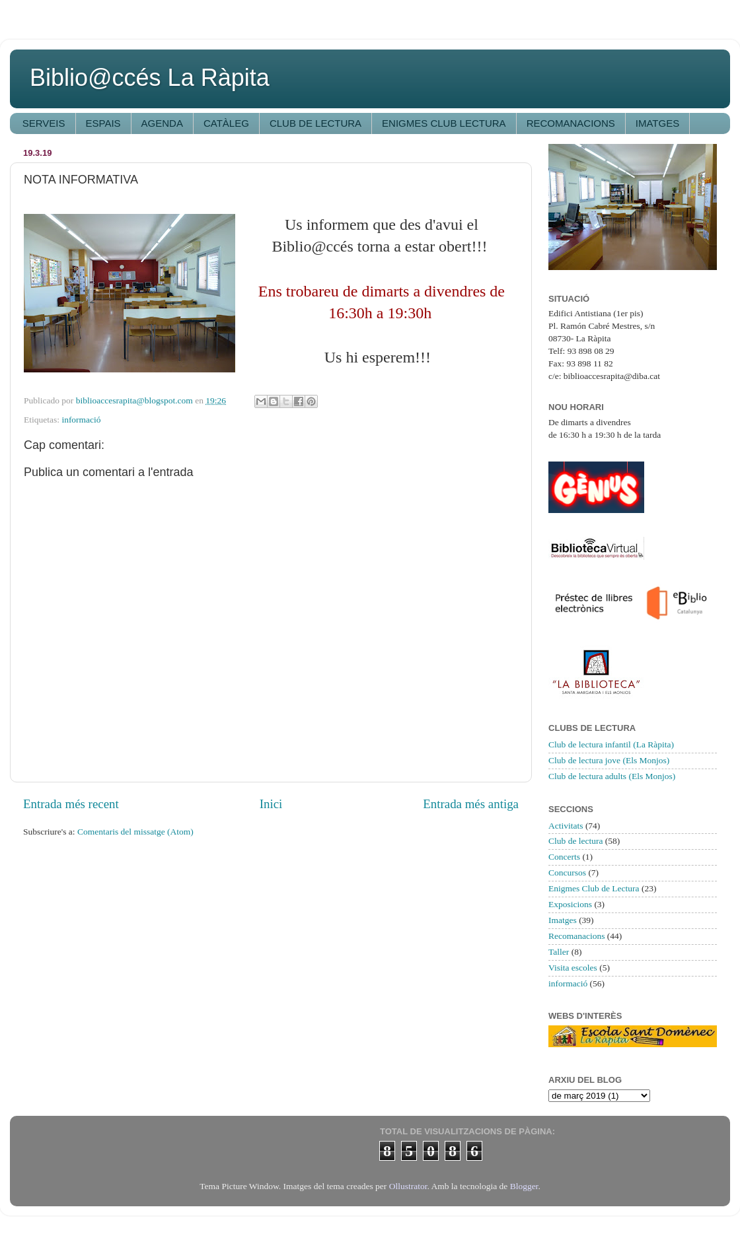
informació (80, 420)
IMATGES (657, 123)
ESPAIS (103, 123)
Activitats (565, 826)
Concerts (564, 857)
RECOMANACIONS (571, 123)
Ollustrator (408, 1186)
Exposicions (570, 904)
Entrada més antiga (471, 804)
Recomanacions (576, 936)
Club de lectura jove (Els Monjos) (608, 760)
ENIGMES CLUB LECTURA (444, 123)
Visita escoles (572, 968)
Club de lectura (575, 841)
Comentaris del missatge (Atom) (135, 832)
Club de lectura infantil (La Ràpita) (611, 744)
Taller (558, 952)
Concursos (567, 872)
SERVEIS (43, 123)
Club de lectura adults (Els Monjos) (611, 776)
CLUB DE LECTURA (315, 123)
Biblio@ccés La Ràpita (150, 77)
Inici (271, 804)
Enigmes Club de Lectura (594, 888)
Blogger (524, 1186)
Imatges (562, 920)
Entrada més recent (71, 804)
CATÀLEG (226, 123)
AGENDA (162, 123)
